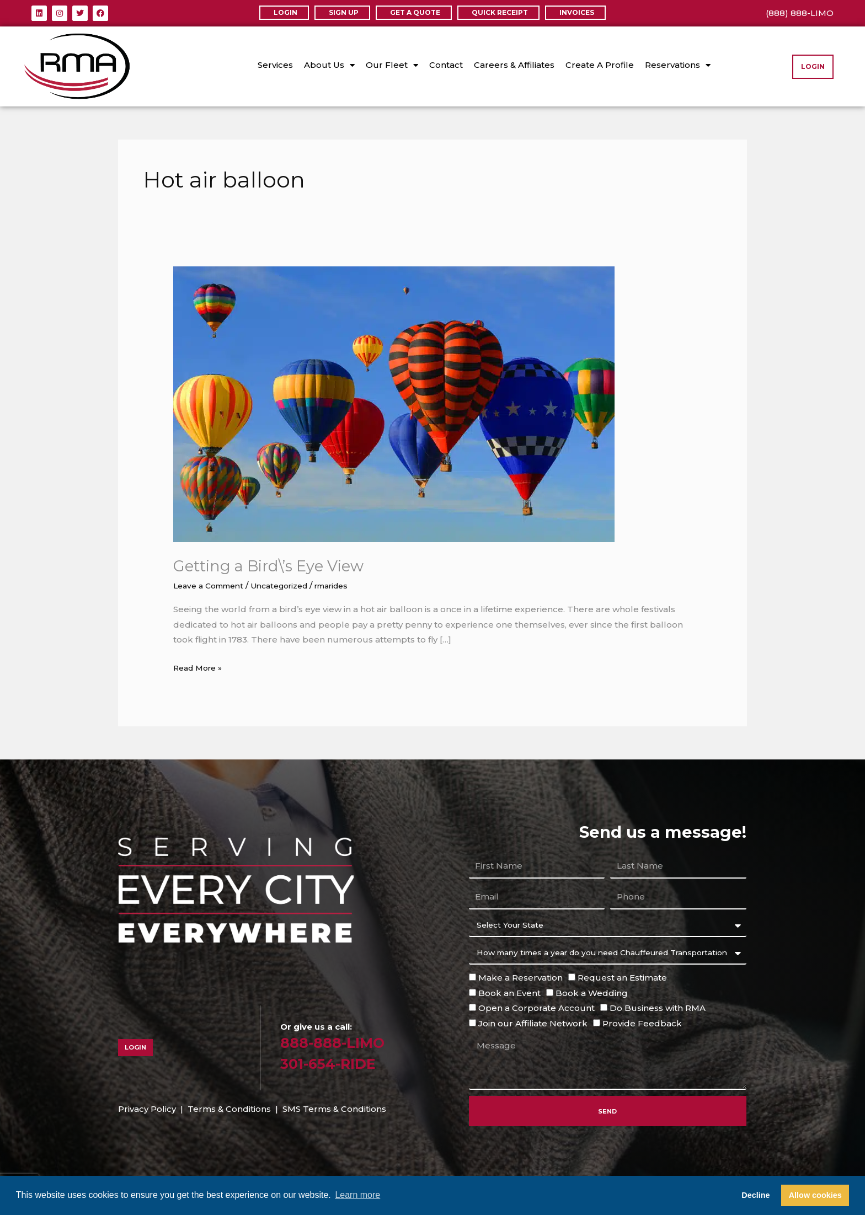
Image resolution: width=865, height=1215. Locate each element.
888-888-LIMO (339, 1042)
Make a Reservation (520, 977)
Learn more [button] (357, 1195)
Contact (446, 65)
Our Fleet (392, 65)
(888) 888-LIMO (800, 13)
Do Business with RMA (658, 1008)
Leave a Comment (212, 585)
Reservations (678, 65)
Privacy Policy (147, 1109)
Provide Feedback (642, 1023)
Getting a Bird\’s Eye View (278, 565)
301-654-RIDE (335, 1063)
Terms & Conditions (229, 1109)
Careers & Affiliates (514, 65)
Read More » (200, 666)
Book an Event (509, 992)
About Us (329, 65)
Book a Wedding (592, 992)
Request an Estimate (622, 977)
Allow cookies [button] (815, 1195)
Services (275, 65)
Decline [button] (755, 1195)
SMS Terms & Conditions (334, 1109)
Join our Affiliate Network (533, 1023)
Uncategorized (291, 585)
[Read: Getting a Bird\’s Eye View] (394, 403)
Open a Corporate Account (536, 1008)
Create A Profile (599, 65)
